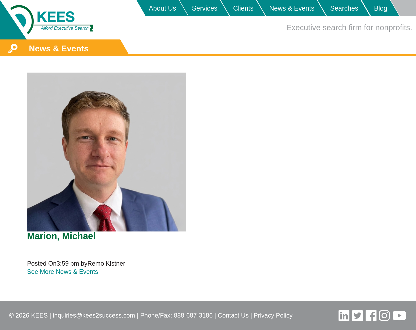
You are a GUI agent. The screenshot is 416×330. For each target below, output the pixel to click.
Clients (243, 8)
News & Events (291, 8)
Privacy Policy (273, 315)
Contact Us (233, 315)
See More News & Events (62, 271)
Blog (380, 8)
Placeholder (403, 8)
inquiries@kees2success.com (94, 315)
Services (204, 8)
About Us (162, 8)
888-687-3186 (193, 315)
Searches (344, 8)
